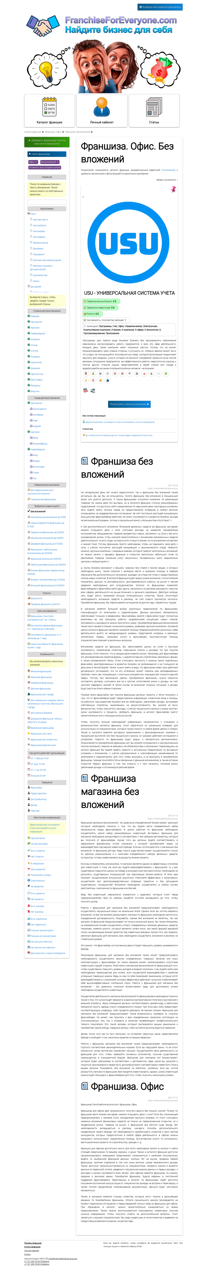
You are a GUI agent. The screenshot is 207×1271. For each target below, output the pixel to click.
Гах (33, 478)
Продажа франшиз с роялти (43, 604)
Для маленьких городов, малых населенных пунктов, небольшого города (45, 704)
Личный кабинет (102, 110)
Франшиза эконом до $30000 (44, 558)
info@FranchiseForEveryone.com (61, 1259)
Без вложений (50, 161)
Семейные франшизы (40, 683)
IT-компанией (168, 170)
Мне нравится (38, 869)
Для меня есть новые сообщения (48, 953)
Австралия (34, 322)
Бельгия (33, 391)
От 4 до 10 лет (36, 764)
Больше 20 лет (36, 775)
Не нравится (37, 886)
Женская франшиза (39, 671)
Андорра (33, 356)
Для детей (34, 286)
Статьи (154, 110)
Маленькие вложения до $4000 (45, 538)
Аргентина (34, 362)
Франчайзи (34, 787)
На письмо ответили (41, 941)
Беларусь (34, 385)
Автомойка (37, 231)
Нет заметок (37, 899)
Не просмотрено (39, 844)
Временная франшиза (40, 728)
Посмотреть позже (41, 875)
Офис (33, 161)
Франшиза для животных (42, 739)
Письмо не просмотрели (43, 936)
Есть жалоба (37, 906)
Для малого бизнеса (39, 713)
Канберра (36, 414)
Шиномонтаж (38, 275)
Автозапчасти (39, 219)
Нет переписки (38, 924)
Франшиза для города (40, 694)
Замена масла (39, 242)
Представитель (37, 793)
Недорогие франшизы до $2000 (45, 532)
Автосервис (37, 237)
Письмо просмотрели (42, 930)
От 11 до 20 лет (36, 770)
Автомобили (38, 225)
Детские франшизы (39, 688)
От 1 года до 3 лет (38, 758)
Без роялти (34, 598)
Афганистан (35, 374)
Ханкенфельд (38, 443)
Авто (31, 214)
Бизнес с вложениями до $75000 (46, 579)
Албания (33, 339)
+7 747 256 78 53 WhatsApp (36, 1261)
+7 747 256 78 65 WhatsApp (36, 1264)
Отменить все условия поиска (44, 167)
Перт (34, 420)
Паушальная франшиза (41, 499)
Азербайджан (36, 333)
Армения (33, 368)
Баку (34, 455)
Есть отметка (38, 850)
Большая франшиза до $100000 (45, 585)
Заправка (36, 248)
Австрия (33, 327)
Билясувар (37, 466)
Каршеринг (37, 254)
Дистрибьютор (36, 799)
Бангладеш (34, 379)
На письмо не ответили (43, 947)
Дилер (32, 805)
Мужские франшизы (39, 677)
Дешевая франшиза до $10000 (45, 543)
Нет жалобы (37, 912)
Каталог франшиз (49, 110)
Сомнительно (38, 880)
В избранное (37, 863)
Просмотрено (38, 838)
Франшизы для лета (39, 733)
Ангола (32, 350)
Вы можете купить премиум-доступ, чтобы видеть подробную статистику (119, 435)
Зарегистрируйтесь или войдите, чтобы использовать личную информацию (45, 828)
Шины (34, 281)
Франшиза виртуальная (41, 745)
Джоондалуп (38, 409)
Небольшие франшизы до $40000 (46, 564)
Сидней (35, 426)
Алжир (32, 345)
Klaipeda (33, 316)
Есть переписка (39, 919)
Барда (35, 461)
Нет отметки (37, 856)
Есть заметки (38, 893)
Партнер (33, 810)
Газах (34, 472)
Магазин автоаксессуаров (45, 260)
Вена (34, 438)
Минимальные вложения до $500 (46, 517)
